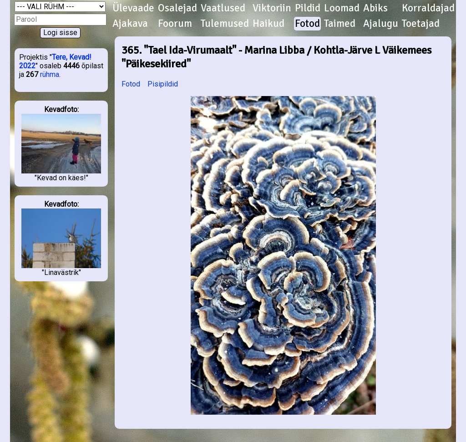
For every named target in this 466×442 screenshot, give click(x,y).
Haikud (268, 23)
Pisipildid (162, 84)
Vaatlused (223, 8)
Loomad (342, 8)
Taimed (339, 23)
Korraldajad (428, 8)
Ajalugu (380, 23)
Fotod (307, 23)
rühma (49, 74)
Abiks (375, 8)
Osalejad (177, 8)
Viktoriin (272, 8)
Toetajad (421, 23)
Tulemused (225, 23)
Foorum (175, 23)
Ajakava (130, 23)
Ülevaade (133, 8)
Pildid (307, 8)
